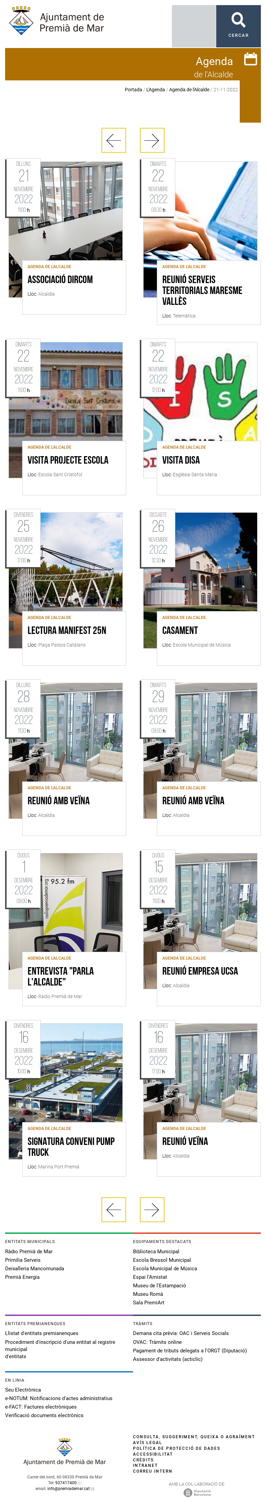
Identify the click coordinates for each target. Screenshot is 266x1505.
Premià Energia (22, 1277)
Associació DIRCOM (60, 280)
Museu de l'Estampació (159, 1286)
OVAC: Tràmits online (157, 1342)
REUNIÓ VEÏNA (185, 1142)
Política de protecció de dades (176, 1448)
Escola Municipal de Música (165, 1269)
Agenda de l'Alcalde (189, 89)
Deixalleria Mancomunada (34, 1269)
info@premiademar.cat (68, 1488)
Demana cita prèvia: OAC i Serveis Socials (181, 1333)
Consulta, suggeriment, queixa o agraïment (194, 1436)
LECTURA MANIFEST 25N (67, 631)
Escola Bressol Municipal (162, 1260)
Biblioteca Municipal (156, 1251)
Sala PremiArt (148, 1303)
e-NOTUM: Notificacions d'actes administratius (59, 1398)
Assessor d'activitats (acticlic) (168, 1359)
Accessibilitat (153, 1454)
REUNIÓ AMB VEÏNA (59, 801)
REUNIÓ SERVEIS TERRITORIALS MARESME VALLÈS (202, 291)
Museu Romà (148, 1294)
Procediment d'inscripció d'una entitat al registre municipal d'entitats (60, 1349)
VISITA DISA (181, 460)
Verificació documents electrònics (44, 1415)
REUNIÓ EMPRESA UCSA (200, 971)
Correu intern (153, 1471)
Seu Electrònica (23, 1390)
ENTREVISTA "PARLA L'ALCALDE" (61, 977)
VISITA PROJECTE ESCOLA (68, 460)
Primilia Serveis (23, 1260)
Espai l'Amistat (150, 1277)
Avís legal (147, 1442)
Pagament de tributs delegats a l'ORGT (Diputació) (190, 1351)
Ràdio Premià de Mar (29, 1251)
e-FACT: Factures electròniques (41, 1407)
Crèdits (143, 1460)
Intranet (145, 1465)
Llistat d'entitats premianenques (41, 1333)
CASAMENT (180, 631)
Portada (133, 89)
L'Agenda (155, 89)
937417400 (66, 1482)
